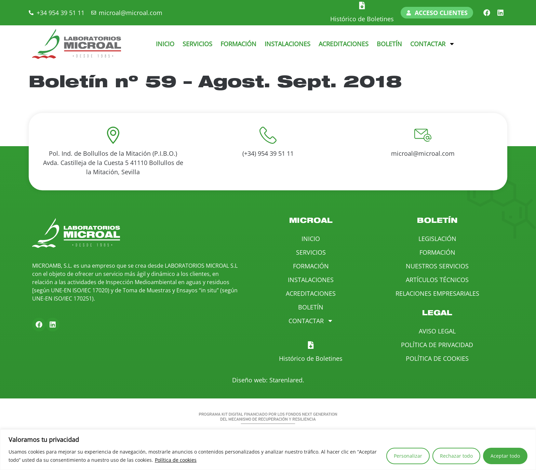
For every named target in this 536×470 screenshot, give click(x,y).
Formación (238, 44)
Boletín (389, 44)
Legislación (437, 238)
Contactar (432, 43)
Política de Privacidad (437, 345)
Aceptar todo (505, 456)
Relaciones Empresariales (437, 293)
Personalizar (408, 456)
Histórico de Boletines (362, 19)
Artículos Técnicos (437, 280)
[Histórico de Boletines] (362, 5)
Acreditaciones (343, 44)
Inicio (165, 44)
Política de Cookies (437, 358)
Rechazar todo (456, 456)
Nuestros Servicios (437, 266)
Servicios (197, 44)
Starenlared (286, 380)
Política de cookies (176, 460)
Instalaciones (287, 44)
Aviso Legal (437, 331)
